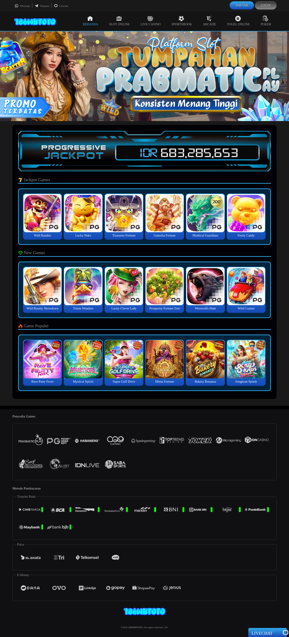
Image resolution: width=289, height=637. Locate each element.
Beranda (90, 21)
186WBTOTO (135, 627)
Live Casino (151, 21)
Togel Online (238, 21)
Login (266, 5)
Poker (266, 21)
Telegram (42, 6)
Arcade (209, 21)
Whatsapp (22, 6)
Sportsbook (181, 21)
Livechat (61, 6)
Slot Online (119, 21)
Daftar (241, 5)
